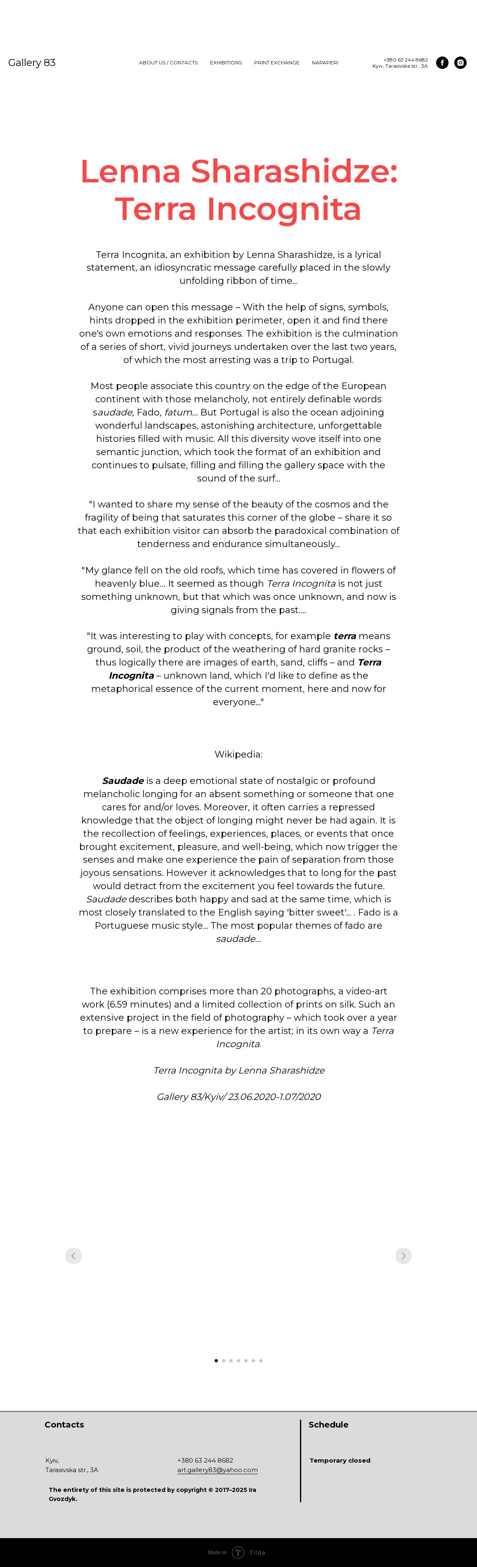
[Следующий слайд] (403, 1256)
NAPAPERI (325, 62)
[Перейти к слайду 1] (216, 1360)
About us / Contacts (168, 62)
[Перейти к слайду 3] (231, 1360)
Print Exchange (277, 62)
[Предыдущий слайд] (73, 1256)
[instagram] (460, 63)
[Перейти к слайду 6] (253, 1360)
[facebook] (442, 63)
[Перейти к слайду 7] (260, 1360)
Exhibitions (226, 62)
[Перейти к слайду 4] (238, 1360)
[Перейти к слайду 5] (246, 1360)
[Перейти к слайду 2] (223, 1360)
